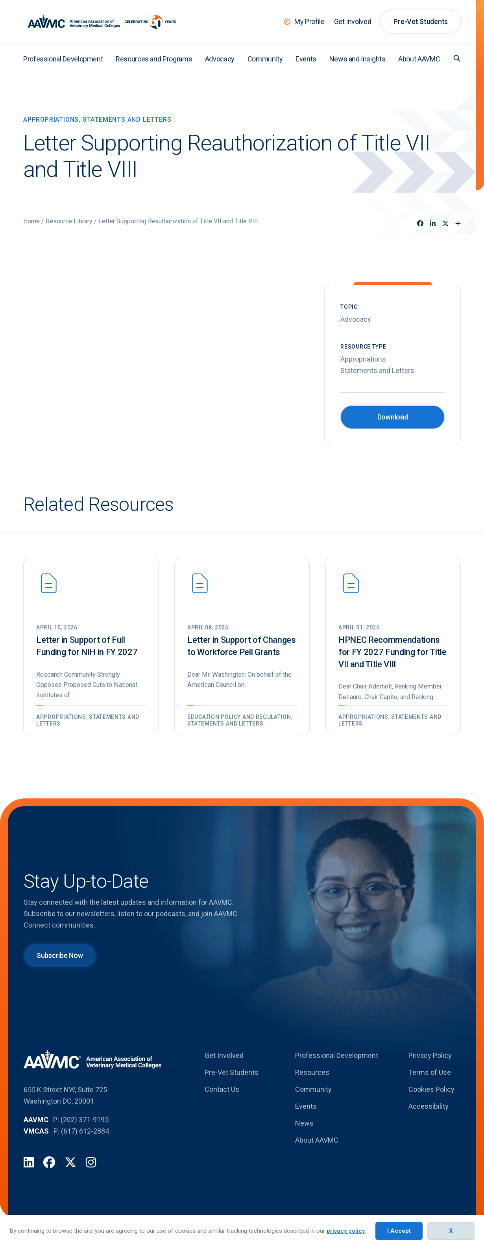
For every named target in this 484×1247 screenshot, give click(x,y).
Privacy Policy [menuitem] (430, 1068)
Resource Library (69, 221)
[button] (457, 58)
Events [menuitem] (306, 59)
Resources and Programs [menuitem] (154, 59)
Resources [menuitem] (312, 1085)
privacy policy (346, 1230)
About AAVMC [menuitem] (419, 59)
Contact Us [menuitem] (222, 1102)
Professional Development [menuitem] (63, 59)
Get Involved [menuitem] (352, 21)
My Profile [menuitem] (309, 21)
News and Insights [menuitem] (357, 59)
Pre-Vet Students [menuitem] (420, 21)
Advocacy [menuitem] (220, 59)
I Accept (399, 1230)
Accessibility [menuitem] (428, 1119)
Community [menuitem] (265, 59)
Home (31, 221)
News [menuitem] (304, 1136)
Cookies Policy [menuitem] (431, 1102)
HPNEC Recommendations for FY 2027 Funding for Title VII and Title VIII (392, 652)
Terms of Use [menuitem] (429, 1085)
